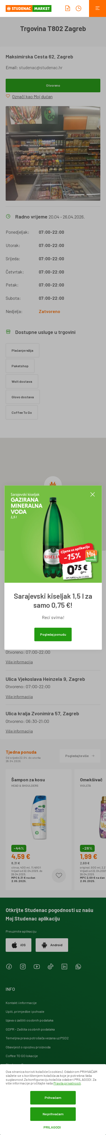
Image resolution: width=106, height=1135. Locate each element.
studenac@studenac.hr (40, 67)
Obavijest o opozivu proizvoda (28, 1047)
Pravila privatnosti (67, 1083)
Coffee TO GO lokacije (22, 1056)
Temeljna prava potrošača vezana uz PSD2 (37, 1038)
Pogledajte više (80, 756)
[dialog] (53, 1099)
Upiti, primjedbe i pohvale (25, 1011)
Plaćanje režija (22, 350)
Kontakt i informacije (21, 1003)
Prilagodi (52, 1127)
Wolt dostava (22, 381)
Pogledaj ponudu (53, 634)
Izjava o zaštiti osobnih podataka (29, 1020)
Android (51, 945)
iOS (18, 945)
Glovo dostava (23, 397)
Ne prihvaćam (53, 1114)
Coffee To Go (22, 412)
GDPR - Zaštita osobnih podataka (30, 1029)
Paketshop (20, 366)
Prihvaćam (53, 1097)
